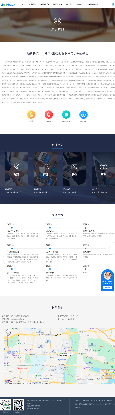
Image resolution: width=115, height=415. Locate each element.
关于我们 (69, 4)
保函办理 (44, 4)
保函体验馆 (93, 4)
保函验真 (94, 400)
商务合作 (81, 4)
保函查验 (57, 4)
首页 (23, 4)
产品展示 (33, 4)
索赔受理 (102, 400)
